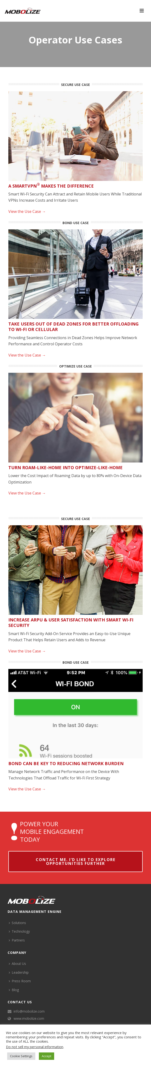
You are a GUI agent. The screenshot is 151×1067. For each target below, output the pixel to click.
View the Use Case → (27, 211)
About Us (17, 963)
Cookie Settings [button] (21, 1056)
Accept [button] (46, 1056)
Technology (19, 931)
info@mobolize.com (29, 1011)
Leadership (19, 972)
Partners (17, 940)
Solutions (17, 922)
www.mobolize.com (29, 1018)
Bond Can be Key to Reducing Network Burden (66, 763)
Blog (14, 990)
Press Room (20, 981)
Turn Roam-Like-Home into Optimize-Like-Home (65, 467)
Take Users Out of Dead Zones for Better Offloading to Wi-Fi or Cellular (73, 326)
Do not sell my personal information (34, 1046)
